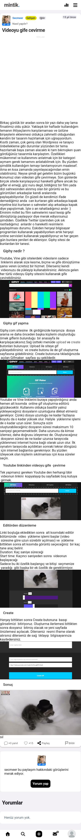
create (75, 342)
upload (61, 342)
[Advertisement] (40, 78)
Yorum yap (41, 784)
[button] (5, 19)
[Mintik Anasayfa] (12, 6)
